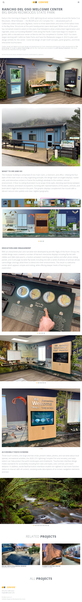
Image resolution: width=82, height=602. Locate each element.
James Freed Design (24, 48)
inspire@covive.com (8, 593)
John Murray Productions (63, 48)
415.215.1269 (6, 591)
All (41, 578)
